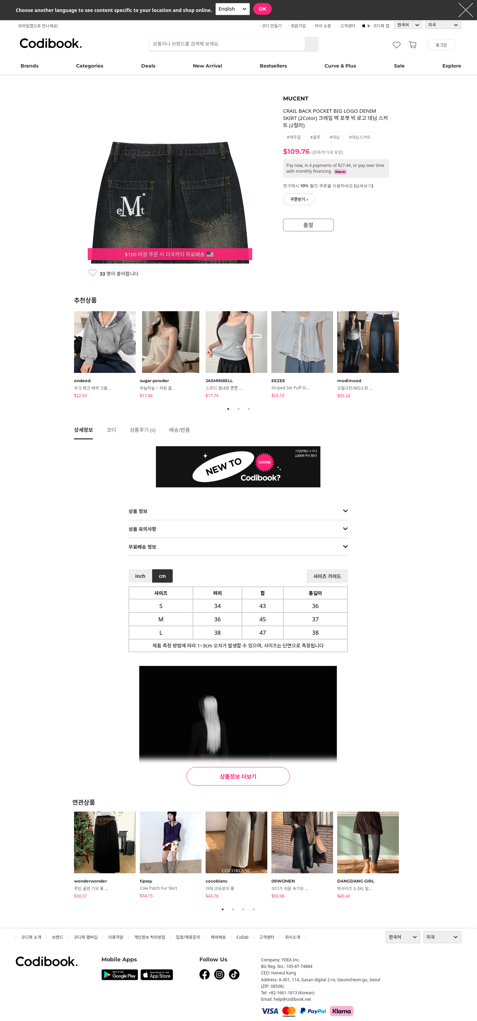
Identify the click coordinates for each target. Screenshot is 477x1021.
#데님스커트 (360, 137)
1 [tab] (228, 408)
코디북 (51, 43)
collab (242, 937)
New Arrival (207, 66)
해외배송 (218, 937)
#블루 (315, 137)
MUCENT (295, 98)
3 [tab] (248, 408)
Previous (68, 355)
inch (140, 576)
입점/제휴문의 (188, 937)
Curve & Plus (340, 66)
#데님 (335, 137)
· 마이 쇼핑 (322, 26)
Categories (89, 66)
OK (262, 9)
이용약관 (115, 937)
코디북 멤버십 (85, 937)
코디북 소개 (31, 937)
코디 (111, 429)
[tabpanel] (107, 356)
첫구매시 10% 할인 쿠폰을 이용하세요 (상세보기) (328, 185)
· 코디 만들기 (270, 26)
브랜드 (57, 937)
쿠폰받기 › (299, 199)
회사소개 (292, 937)
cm (162, 576)
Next (408, 355)
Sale (399, 66)
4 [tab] (253, 909)
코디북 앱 (381, 26)
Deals (148, 66)
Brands (29, 66)
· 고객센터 (346, 26)
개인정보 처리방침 (149, 937)
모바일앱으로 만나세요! (38, 26)
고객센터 (266, 937)
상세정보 (83, 429)
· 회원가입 (297, 26)
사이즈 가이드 (327, 576)
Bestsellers (273, 66)
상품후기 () (143, 429)
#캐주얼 (294, 137)
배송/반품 (179, 429)
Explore (451, 66)
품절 (308, 225)
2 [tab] (238, 408)
